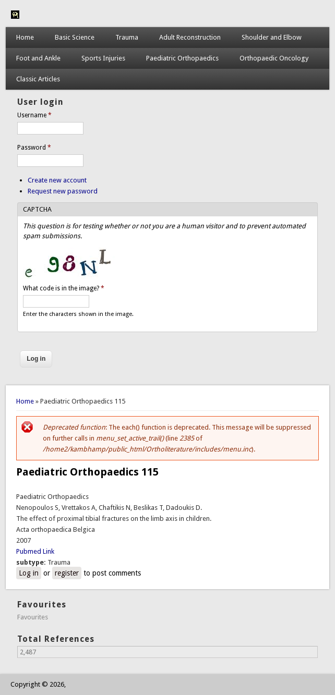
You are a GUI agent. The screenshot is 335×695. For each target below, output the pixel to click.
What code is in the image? (63, 288)
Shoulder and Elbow (272, 37)
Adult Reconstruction (190, 37)
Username (34, 115)
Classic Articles (38, 79)
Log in (29, 573)
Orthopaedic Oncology (274, 58)
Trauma (126, 37)
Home (25, 37)
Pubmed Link (35, 551)
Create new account (57, 180)
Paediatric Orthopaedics (182, 58)
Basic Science (74, 37)
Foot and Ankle (38, 58)
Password (34, 147)
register (67, 573)
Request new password (63, 191)
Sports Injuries (103, 58)
